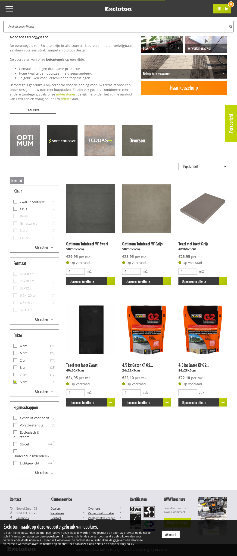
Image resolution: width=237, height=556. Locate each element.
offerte (66, 99)
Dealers (55, 508)
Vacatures (57, 513)
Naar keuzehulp (184, 87)
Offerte (223, 8)
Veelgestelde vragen (101, 518)
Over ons (94, 508)
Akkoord (170, 534)
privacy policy (125, 544)
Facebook (22, 518)
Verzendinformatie (101, 513)
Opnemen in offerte (92, 281)
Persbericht (231, 123)
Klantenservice (61, 499)
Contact (55, 518)
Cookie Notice (96, 544)
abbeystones (66, 94)
